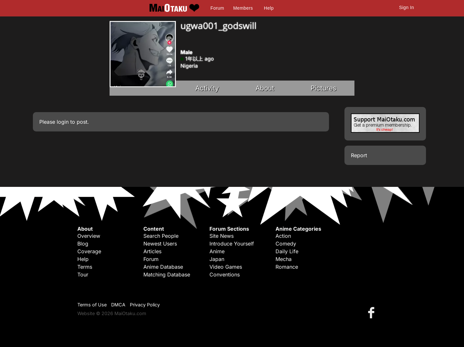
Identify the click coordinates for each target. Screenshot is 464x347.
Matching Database (166, 274)
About (265, 88)
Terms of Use (92, 304)
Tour (82, 274)
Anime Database (163, 267)
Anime (217, 251)
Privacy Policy (145, 304)
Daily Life (287, 251)
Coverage (89, 251)
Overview (88, 236)
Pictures (323, 88)
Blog (82, 243)
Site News (221, 236)
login (63, 122)
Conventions (224, 274)
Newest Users (160, 243)
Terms (84, 267)
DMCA (118, 304)
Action (283, 236)
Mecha (284, 259)
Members (243, 8)
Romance (287, 267)
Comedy (286, 243)
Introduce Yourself (231, 243)
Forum (217, 8)
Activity (207, 88)
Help (269, 8)
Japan (216, 259)
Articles (152, 251)
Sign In (406, 7)
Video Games (225, 267)
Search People (161, 236)
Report (359, 155)
